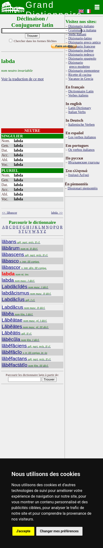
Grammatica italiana (82, 30)
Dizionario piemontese (83, 70)
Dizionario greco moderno (79, 64)
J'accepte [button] (23, 531)
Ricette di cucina (79, 75)
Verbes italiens (78, 95)
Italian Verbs (77, 112)
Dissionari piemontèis (82, 188)
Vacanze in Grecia (80, 79)
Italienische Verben (81, 124)
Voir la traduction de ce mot (22, 79)
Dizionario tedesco (81, 54)
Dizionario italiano (81, 26)
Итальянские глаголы (83, 162)
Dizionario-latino (80, 38)
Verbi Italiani (77, 34)
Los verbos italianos (82, 137)
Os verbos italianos (81, 150)
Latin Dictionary (79, 108)
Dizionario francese (81, 46)
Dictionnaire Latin (80, 91)
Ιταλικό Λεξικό (78, 175)
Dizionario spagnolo (82, 58)
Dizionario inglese (80, 50)
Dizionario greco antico (84, 42)
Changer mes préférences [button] (59, 531)
